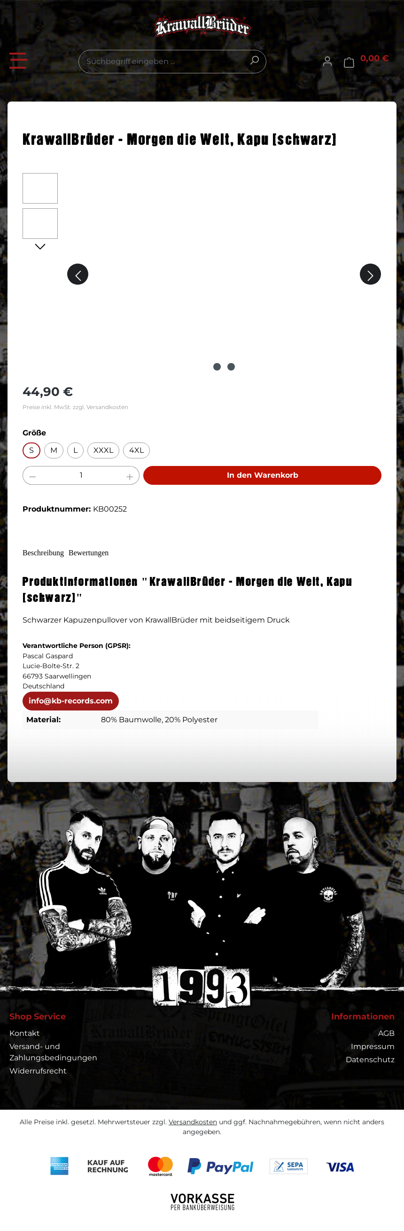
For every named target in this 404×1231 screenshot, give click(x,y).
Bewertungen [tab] (107, 552)
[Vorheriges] (77, 274)
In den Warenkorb (262, 475)
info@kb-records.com (71, 701)
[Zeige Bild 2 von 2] (231, 367)
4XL (136, 450)
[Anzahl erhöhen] (130, 475)
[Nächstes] (370, 274)
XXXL (103, 450)
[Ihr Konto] (327, 62)
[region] (202, 274)
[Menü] (18, 59)
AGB (386, 1033)
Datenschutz (370, 1059)
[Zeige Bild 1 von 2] (217, 367)
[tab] (49, 553)
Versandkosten (193, 1122)
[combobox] (172, 61)
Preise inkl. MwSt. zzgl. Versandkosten (75, 406)
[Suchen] (254, 60)
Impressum (373, 1046)
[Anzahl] (81, 475)
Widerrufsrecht (38, 1070)
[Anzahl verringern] (32, 475)
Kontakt (24, 1033)
